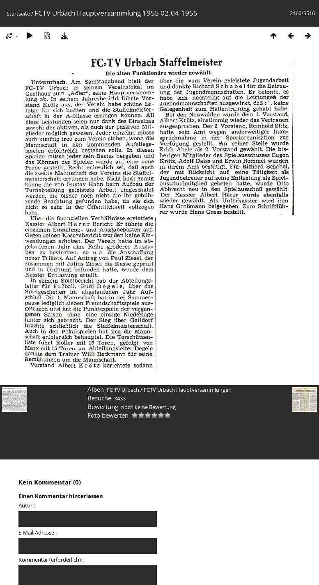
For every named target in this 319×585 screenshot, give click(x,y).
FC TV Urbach (123, 389)
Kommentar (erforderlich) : (50, 559)
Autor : (26, 505)
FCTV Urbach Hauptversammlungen (188, 389)
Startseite (18, 13)
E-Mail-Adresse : (37, 532)
